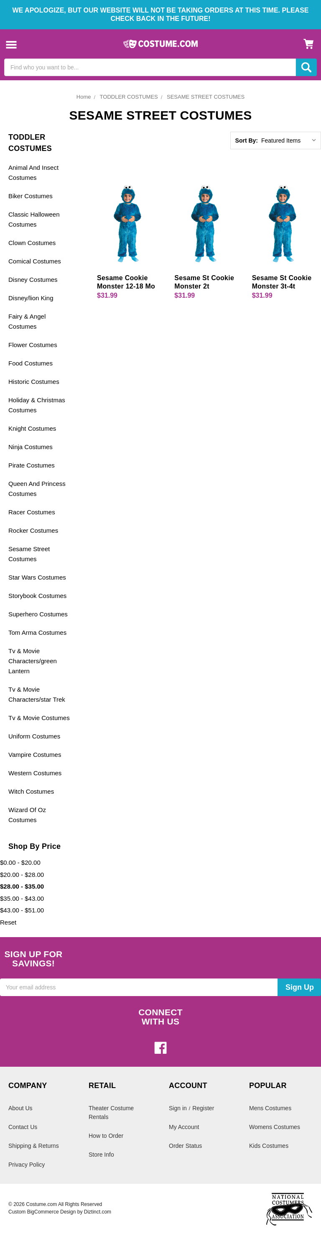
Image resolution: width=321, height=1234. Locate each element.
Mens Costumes (270, 1108)
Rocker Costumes (33, 530)
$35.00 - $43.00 (22, 898)
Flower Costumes (32, 344)
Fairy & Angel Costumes (27, 321)
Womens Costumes (274, 1127)
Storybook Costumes (37, 595)
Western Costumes (34, 773)
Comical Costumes (34, 261)
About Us (20, 1108)
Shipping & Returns (33, 1145)
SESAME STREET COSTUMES (206, 97)
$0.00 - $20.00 (20, 862)
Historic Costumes (33, 381)
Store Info (101, 1154)
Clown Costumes (32, 242)
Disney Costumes (33, 279)
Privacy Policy (26, 1164)
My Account (184, 1127)
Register (203, 1108)
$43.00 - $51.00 (22, 910)
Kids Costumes (268, 1145)
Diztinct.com (97, 1212)
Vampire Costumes (34, 754)
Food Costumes (30, 363)
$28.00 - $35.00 (22, 886)
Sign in (178, 1108)
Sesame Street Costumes (29, 553)
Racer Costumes (31, 512)
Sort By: (246, 140)
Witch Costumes (31, 791)
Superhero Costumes (38, 614)
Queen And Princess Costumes (37, 488)
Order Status (185, 1145)
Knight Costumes (32, 428)
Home (83, 97)
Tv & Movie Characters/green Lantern (32, 660)
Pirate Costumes (31, 465)
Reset (8, 922)
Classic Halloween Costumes (34, 219)
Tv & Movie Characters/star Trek (36, 694)
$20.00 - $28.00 (22, 874)
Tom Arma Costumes (37, 632)
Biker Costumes (30, 195)
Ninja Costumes (30, 446)
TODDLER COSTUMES (129, 97)
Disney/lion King (31, 297)
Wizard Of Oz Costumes (27, 814)
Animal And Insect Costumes (33, 172)
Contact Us (22, 1127)
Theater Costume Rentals (111, 1112)
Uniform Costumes (34, 736)
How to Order (106, 1135)
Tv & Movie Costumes (39, 717)
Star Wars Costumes (37, 577)
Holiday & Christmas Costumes (36, 405)
